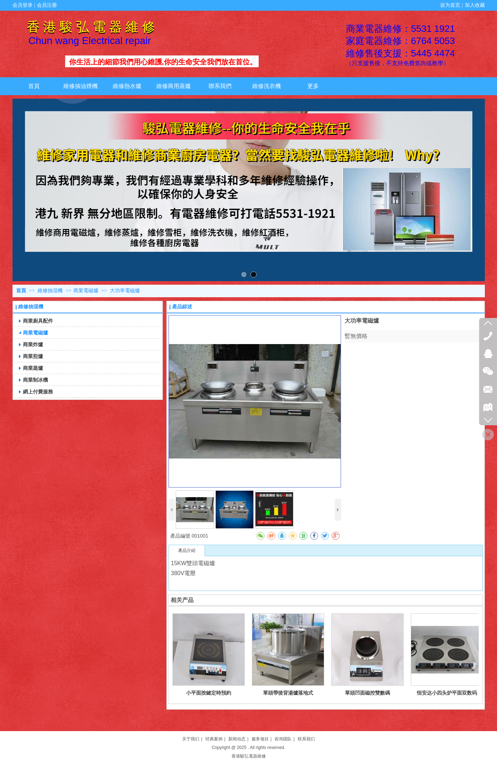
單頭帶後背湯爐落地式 (288, 693)
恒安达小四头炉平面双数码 (447, 693)
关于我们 (190, 738)
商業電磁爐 (85, 290)
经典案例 (214, 738)
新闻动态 (236, 738)
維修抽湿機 (51, 290)
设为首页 (450, 5)
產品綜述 (182, 306)
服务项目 (260, 738)
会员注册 (47, 5)
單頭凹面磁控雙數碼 (367, 693)
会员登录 (23, 5)
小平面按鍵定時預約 (208, 693)
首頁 (21, 290)
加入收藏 (475, 5)
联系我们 (306, 738)
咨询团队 (283, 738)
